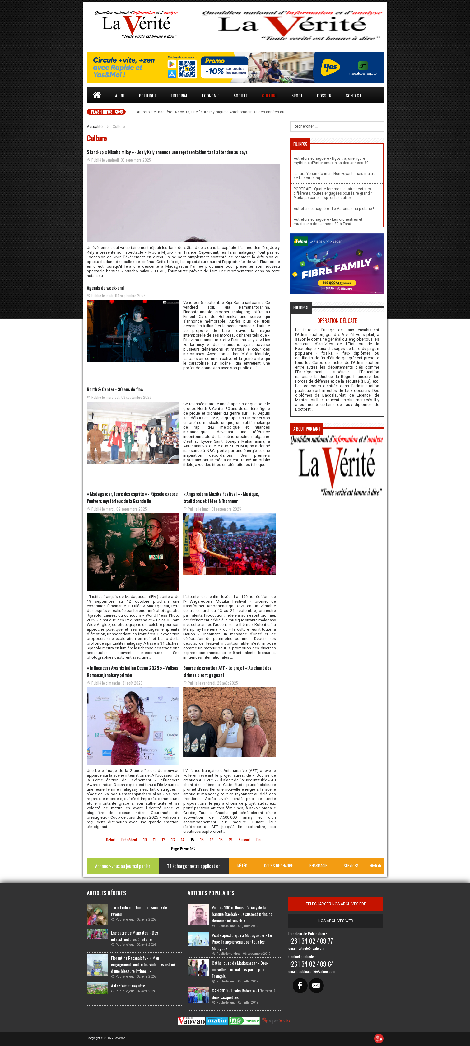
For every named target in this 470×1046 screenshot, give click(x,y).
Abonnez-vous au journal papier (122, 866)
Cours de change (278, 866)
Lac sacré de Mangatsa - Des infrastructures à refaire (134, 935)
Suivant (244, 840)
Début (110, 840)
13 (173, 840)
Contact (353, 95)
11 (154, 840)
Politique (147, 95)
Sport (297, 95)
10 (145, 840)
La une (119, 95)
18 (221, 840)
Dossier (324, 95)
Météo (242, 866)
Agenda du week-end (105, 287)
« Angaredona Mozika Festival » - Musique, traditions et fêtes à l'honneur (221, 497)
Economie (210, 95)
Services (351, 866)
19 (230, 840)
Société (241, 95)
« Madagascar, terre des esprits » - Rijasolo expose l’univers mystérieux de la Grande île (132, 497)
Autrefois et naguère (128, 985)
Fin (258, 840)
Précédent (129, 840)
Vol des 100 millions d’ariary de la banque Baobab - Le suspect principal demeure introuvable (242, 914)
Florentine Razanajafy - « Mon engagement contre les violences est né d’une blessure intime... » (143, 964)
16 (202, 840)
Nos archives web (335, 921)
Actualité (95, 126)
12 (163, 840)
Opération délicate (337, 320)
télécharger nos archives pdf (336, 904)
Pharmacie (318, 866)
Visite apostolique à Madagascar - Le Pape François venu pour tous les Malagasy (242, 941)
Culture (269, 95)
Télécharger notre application (194, 866)
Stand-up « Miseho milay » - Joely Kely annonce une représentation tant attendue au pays (167, 151)
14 (182, 840)
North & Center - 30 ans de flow (115, 389)
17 (211, 840)
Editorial (179, 95)
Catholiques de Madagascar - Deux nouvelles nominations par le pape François (240, 969)
